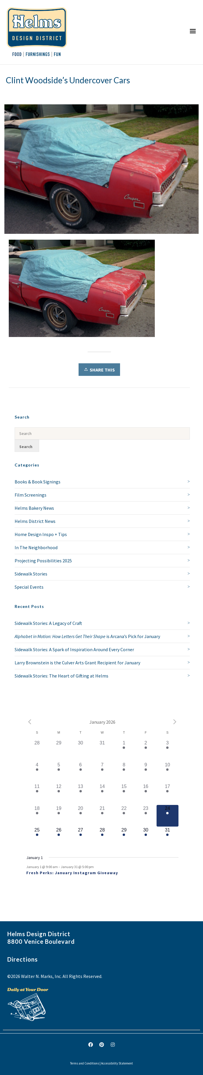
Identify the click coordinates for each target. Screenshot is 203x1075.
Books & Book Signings (37, 482)
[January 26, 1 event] (59, 837)
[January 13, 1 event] (80, 794)
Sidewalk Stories (31, 574)
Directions (22, 959)
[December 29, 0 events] (59, 750)
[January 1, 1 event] (124, 750)
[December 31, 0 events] (102, 750)
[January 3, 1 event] (167, 750)
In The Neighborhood (36, 547)
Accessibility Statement (117, 1063)
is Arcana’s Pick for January (87, 636)
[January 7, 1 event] (102, 772)
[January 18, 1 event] (37, 816)
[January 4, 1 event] (37, 772)
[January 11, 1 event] (37, 794)
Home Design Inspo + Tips (41, 534)
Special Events (29, 587)
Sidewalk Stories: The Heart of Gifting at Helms (61, 676)
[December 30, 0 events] (80, 750)
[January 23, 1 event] (146, 816)
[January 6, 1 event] (80, 772)
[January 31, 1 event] (167, 837)
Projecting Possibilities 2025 (43, 561)
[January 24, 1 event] (167, 816)
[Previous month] (29, 721)
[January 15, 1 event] (124, 794)
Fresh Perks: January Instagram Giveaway (72, 872)
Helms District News (35, 521)
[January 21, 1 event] (102, 816)
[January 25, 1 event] (37, 837)
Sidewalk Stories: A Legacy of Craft (48, 623)
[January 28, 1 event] (102, 837)
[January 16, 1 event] (146, 794)
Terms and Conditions (84, 1063)
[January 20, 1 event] (80, 816)
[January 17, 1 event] (167, 794)
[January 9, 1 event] (146, 772)
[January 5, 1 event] (59, 772)
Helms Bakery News (34, 508)
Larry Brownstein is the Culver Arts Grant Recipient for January (77, 663)
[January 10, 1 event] (167, 772)
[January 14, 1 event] (102, 794)
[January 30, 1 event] (146, 837)
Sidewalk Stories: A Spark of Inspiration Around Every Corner (74, 649)
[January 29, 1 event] (124, 837)
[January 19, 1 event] (59, 816)
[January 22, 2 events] (124, 816)
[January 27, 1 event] (80, 837)
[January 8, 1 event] (124, 772)
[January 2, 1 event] (146, 750)
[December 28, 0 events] (37, 750)
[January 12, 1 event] (59, 794)
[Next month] (174, 721)
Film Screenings (30, 495)
